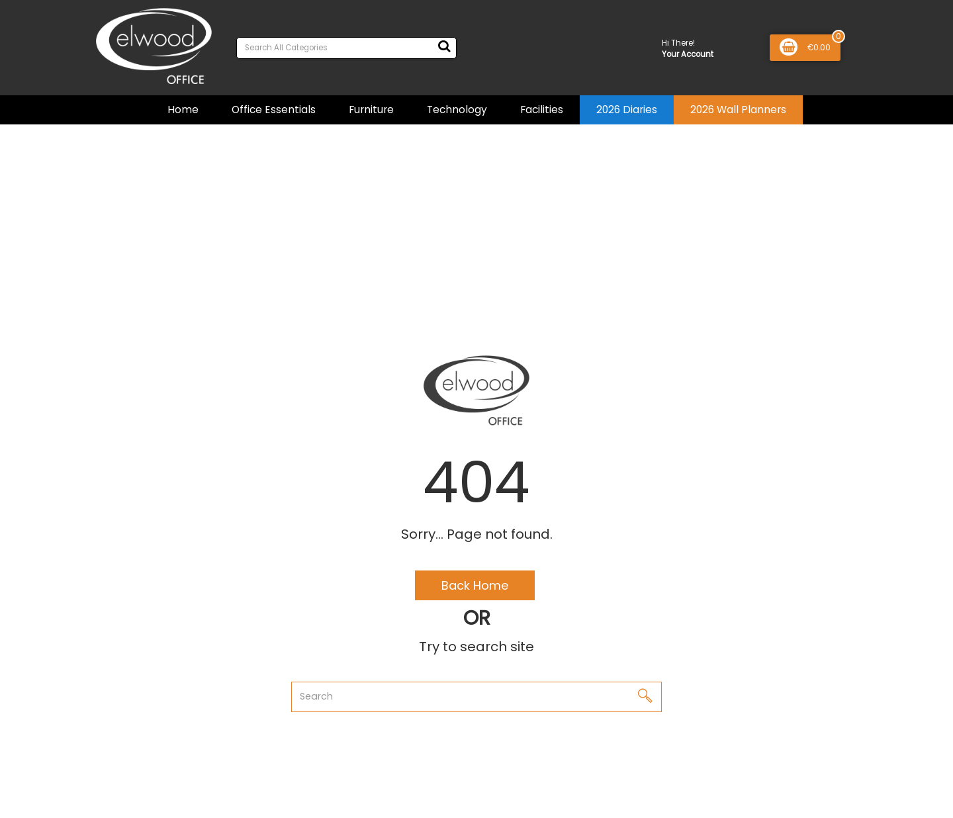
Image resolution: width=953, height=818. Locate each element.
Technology (457, 109)
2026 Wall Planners (738, 109)
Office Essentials (274, 109)
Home (183, 109)
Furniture (371, 109)
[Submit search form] (444, 46)
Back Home (474, 585)
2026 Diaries (626, 109)
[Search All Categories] (346, 48)
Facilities (541, 109)
